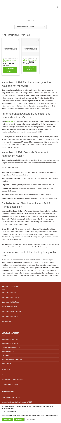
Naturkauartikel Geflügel (10, 302)
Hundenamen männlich (10, 339)
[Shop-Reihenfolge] (30, 27)
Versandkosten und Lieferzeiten (13, 379)
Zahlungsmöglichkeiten (10, 384)
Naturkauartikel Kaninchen (11, 311)
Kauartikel (9, 121)
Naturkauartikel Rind (9, 292)
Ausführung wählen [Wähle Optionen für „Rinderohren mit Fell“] (30, 68)
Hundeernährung (8, 351)
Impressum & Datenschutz (11, 397)
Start (16, 17)
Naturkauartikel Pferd (9, 307)
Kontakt (4, 375)
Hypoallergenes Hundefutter (12, 359)
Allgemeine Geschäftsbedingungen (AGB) (17, 402)
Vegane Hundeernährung (11, 347)
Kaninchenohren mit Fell (9, 61)
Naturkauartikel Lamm (10, 316)
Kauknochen (6, 321)
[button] (3, 6)
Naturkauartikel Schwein (10, 297)
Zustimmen (7, 419)
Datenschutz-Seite (51, 415)
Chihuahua (5, 355)
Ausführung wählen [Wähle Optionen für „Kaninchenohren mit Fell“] (10, 70)
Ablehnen (19, 419)
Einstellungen (11, 411)
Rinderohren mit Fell (29, 60)
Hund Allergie (6, 363)
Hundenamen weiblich (10, 343)
